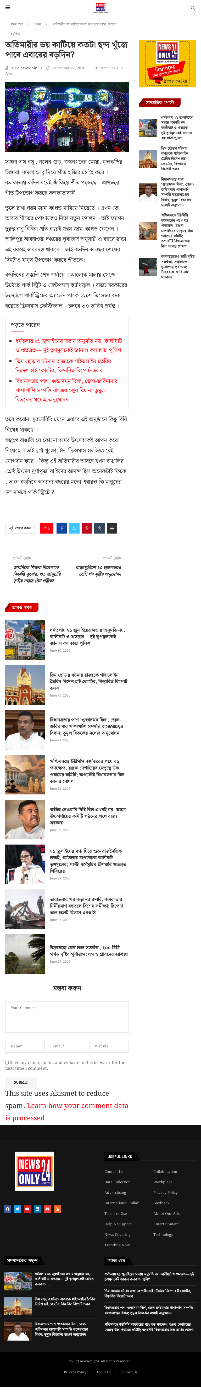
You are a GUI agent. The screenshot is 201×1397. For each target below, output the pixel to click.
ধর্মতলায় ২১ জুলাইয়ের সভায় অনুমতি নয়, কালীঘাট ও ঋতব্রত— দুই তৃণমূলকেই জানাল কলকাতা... (64, 1279)
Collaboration (165, 1172)
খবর (38, 24)
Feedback (161, 1203)
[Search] (193, 9)
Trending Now (117, 1245)
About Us (103, 1372)
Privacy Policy (165, 1193)
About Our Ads (166, 1214)
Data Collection (117, 1182)
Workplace (162, 1182)
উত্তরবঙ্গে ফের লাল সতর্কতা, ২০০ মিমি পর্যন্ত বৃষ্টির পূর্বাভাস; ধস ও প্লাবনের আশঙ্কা (89, 951)
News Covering (117, 1235)
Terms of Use (115, 1214)
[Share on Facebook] (62, 528)
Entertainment (166, 1224)
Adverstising (115, 1193)
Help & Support (118, 1224)
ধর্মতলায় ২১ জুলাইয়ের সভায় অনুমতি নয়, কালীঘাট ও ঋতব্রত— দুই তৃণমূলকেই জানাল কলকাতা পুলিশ (68, 346)
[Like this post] (48, 528)
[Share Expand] (112, 528)
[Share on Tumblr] (99, 528)
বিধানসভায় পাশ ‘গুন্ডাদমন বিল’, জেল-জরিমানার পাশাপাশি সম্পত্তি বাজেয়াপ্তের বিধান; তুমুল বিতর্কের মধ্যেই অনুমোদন (66, 390)
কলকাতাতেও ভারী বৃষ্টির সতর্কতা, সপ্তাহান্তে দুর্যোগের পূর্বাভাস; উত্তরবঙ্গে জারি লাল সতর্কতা (178, 267)
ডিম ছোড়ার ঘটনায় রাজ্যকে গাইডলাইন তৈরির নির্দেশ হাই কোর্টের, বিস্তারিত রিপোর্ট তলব (63, 366)
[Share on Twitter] (74, 528)
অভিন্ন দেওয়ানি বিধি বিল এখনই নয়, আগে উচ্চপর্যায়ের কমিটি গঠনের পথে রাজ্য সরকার (88, 816)
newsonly (29, 68)
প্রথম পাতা (16, 24)
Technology (163, 1235)
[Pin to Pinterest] (87, 528)
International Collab (121, 1203)
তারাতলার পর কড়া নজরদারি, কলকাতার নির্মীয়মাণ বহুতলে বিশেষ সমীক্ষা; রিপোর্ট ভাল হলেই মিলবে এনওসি (86, 906)
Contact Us (113, 1172)
